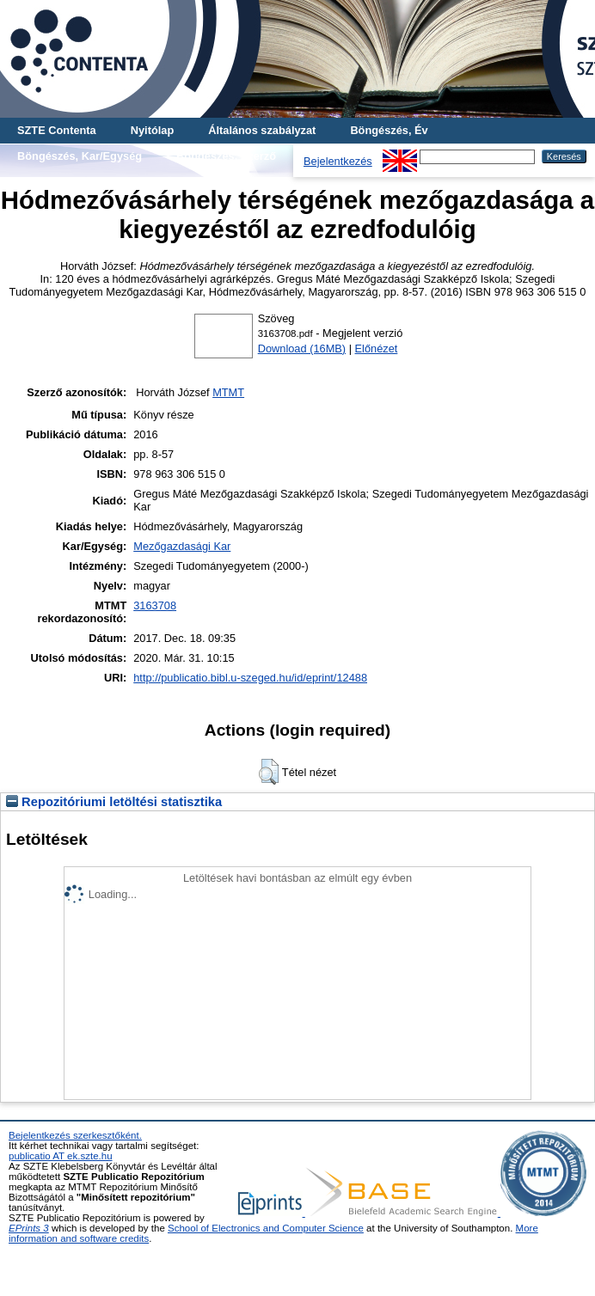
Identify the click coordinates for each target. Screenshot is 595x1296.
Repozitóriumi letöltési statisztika (114, 802)
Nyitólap (152, 130)
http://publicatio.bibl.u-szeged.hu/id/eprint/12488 (250, 677)
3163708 (154, 605)
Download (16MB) (302, 348)
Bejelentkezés (338, 161)
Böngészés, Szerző (226, 156)
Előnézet (376, 348)
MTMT (228, 392)
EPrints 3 (29, 1228)
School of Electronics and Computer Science (266, 1228)
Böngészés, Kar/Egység (79, 156)
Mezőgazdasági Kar (181, 546)
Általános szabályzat (262, 130)
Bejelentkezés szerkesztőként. (75, 1135)
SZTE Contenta (56, 130)
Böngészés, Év (388, 130)
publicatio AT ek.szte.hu (61, 1156)
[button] (269, 772)
